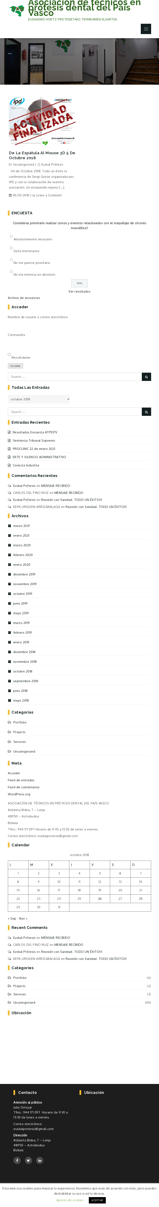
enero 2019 (21, 642)
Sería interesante (27, 251)
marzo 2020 (22, 545)
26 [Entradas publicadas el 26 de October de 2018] (100, 899)
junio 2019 (20, 603)
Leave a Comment (49, 195)
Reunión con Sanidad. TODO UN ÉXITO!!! (71, 500)
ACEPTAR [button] (97, 1200)
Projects (19, 732)
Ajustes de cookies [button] (70, 1200)
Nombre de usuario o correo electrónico (38, 317)
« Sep (12, 918)
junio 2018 (20, 691)
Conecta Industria (26, 465)
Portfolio (20, 722)
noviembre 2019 (25, 584)
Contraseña (16, 335)
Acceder (15, 366)
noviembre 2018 (25, 662)
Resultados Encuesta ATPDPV (35, 432)
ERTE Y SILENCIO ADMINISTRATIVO (39, 457)
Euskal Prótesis (52, 164)
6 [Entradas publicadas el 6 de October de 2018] (120, 873)
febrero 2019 (22, 632)
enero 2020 (21, 565)
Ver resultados (79, 291)
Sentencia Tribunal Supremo (34, 440)
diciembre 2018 (24, 652)
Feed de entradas (21, 780)
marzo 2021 (21, 526)
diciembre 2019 (24, 574)
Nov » (23, 918)
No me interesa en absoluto (34, 274)
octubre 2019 (23, 594)
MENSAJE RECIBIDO (55, 486)
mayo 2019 (21, 613)
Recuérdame (21, 357)
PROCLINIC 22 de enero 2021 (34, 449)
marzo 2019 (21, 623)
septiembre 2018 (25, 681)
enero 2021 (21, 535)
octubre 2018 (23, 671)
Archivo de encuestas (24, 298)
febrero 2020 (23, 555)
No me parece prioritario (32, 263)
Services (19, 742)
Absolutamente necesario (33, 239)
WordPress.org (19, 794)
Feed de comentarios (24, 787)
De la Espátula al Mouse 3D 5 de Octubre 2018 (42, 155)
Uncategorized (23, 164)
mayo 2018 (21, 700)
